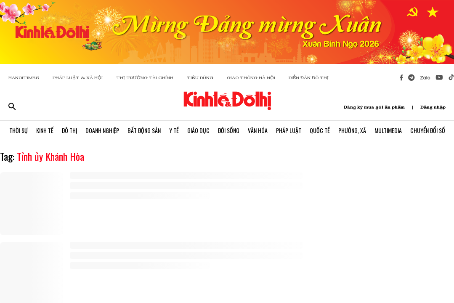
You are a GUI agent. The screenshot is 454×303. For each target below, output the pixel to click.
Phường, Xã (352, 130)
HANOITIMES (23, 77)
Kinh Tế (44, 130)
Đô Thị (69, 130)
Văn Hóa (258, 130)
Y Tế (174, 130)
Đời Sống (228, 130)
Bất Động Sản (144, 130)
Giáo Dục (198, 130)
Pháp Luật (288, 130)
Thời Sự (18, 130)
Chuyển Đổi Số (427, 130)
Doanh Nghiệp (102, 130)
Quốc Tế (320, 130)
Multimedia (388, 130)
